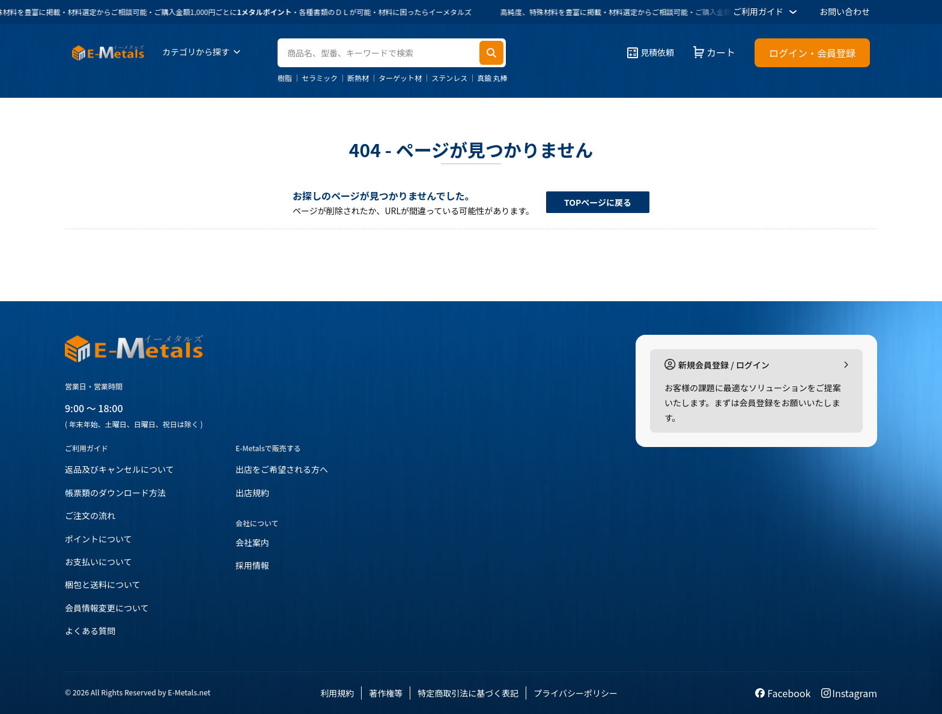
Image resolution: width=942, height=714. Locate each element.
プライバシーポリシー (575, 693)
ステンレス (449, 78)
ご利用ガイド (766, 12)
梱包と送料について (103, 584)
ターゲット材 (400, 78)
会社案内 (252, 542)
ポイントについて (98, 539)
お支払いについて (98, 562)
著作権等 (386, 693)
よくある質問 (90, 631)
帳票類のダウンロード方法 (115, 493)
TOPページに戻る (597, 202)
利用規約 (337, 693)
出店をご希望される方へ (281, 469)
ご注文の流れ (90, 515)
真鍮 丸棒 (492, 78)
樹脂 (285, 78)
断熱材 (358, 78)
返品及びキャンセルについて (119, 469)
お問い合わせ (844, 11)
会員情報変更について (107, 608)
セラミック (320, 78)
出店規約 (252, 493)
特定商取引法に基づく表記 (468, 693)
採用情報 (252, 565)
